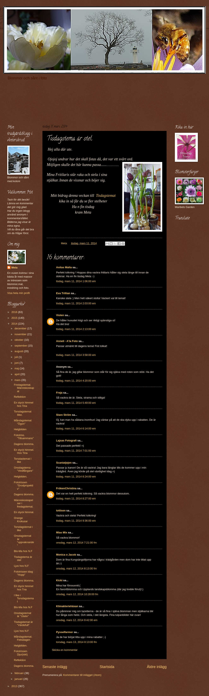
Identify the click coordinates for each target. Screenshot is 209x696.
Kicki (59, 580)
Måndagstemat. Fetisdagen (23, 638)
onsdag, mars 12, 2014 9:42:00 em (76, 620)
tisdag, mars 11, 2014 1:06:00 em (76, 281)
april (17, 374)
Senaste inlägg (54, 667)
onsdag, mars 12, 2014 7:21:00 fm (76, 542)
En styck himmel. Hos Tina (24, 451)
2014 (14, 323)
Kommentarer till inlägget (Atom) (82, 675)
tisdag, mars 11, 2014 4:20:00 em (76, 380)
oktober (19, 339)
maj (16, 368)
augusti (19, 351)
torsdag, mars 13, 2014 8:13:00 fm (76, 642)
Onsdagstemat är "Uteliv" (22, 614)
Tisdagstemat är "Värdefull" (23, 623)
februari (19, 673)
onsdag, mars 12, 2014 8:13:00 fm (76, 568)
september (21, 345)
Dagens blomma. (24, 444)
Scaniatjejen (64, 462)
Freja (59, 392)
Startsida (107, 667)
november (20, 334)
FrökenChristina (66, 488)
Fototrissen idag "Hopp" (23, 573)
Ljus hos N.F (21, 630)
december (20, 328)
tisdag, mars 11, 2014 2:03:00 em (76, 303)
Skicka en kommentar (65, 649)
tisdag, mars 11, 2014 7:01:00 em (76, 450)
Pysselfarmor (64, 632)
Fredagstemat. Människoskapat (24, 388)
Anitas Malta (64, 267)
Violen (60, 315)
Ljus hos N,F (21, 565)
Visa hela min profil (18, 293)
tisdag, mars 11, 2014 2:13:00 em (76, 329)
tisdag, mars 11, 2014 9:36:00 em (76, 520)
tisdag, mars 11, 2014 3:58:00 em (76, 354)
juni (16, 362)
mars (17, 380)
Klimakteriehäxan (67, 606)
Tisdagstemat (106, 195)
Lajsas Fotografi (66, 440)
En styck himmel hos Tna (23, 588)
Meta (14, 267)
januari (18, 678)
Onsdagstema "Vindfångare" (23, 469)
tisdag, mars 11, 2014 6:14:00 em (76, 428)
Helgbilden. (20, 476)
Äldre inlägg (157, 667)
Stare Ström (63, 414)
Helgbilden (20, 429)
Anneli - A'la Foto (67, 341)
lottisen (61, 510)
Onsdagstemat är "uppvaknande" (24, 540)
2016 (14, 312)
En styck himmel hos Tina (23, 404)
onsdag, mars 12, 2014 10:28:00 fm (77, 594)
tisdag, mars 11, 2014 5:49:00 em (76, 402)
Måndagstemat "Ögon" (22, 422)
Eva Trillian (63, 293)
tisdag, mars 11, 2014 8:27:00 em (76, 498)
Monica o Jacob (66, 554)
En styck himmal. (24, 512)
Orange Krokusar (21, 519)
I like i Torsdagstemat (24, 598)
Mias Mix (61, 532)
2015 (14, 317)
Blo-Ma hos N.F (23, 551)
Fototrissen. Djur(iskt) (21, 653)
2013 (14, 686)
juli (16, 357)
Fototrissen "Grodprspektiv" (23, 485)
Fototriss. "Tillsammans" (24, 437)
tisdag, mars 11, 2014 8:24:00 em (76, 476)
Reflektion (20, 396)
